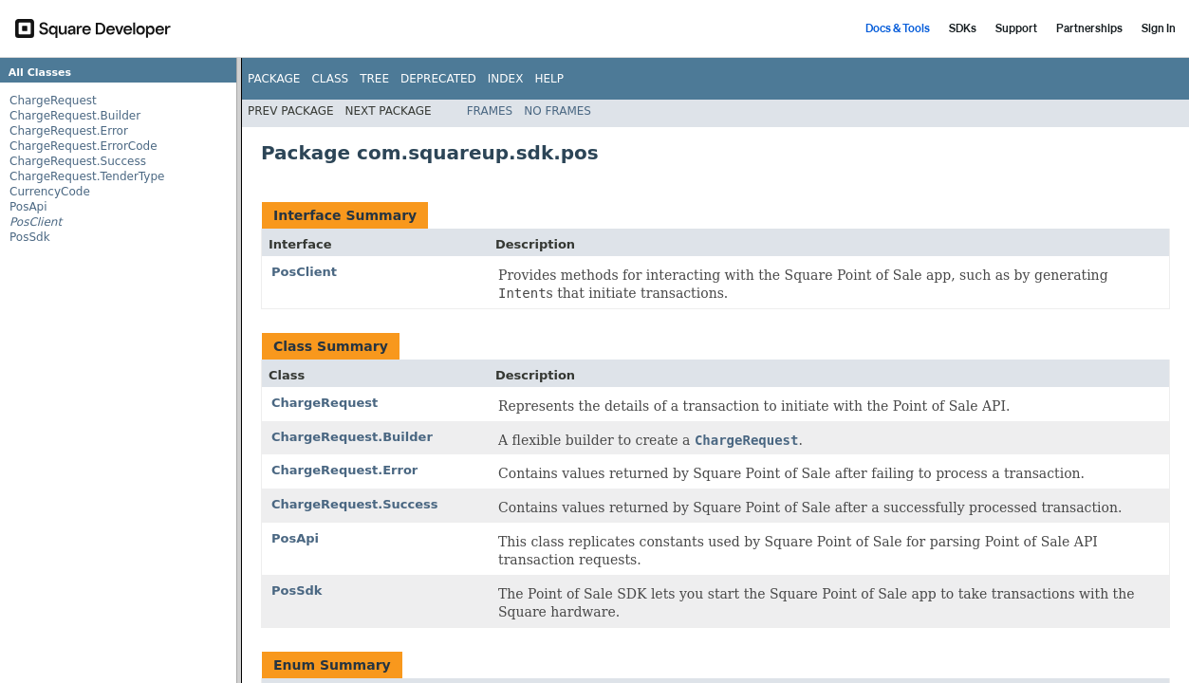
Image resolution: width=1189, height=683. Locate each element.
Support (1016, 28)
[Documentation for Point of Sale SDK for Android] (594, 370)
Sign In (1159, 28)
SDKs (962, 28)
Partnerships (1089, 28)
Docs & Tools (897, 28)
